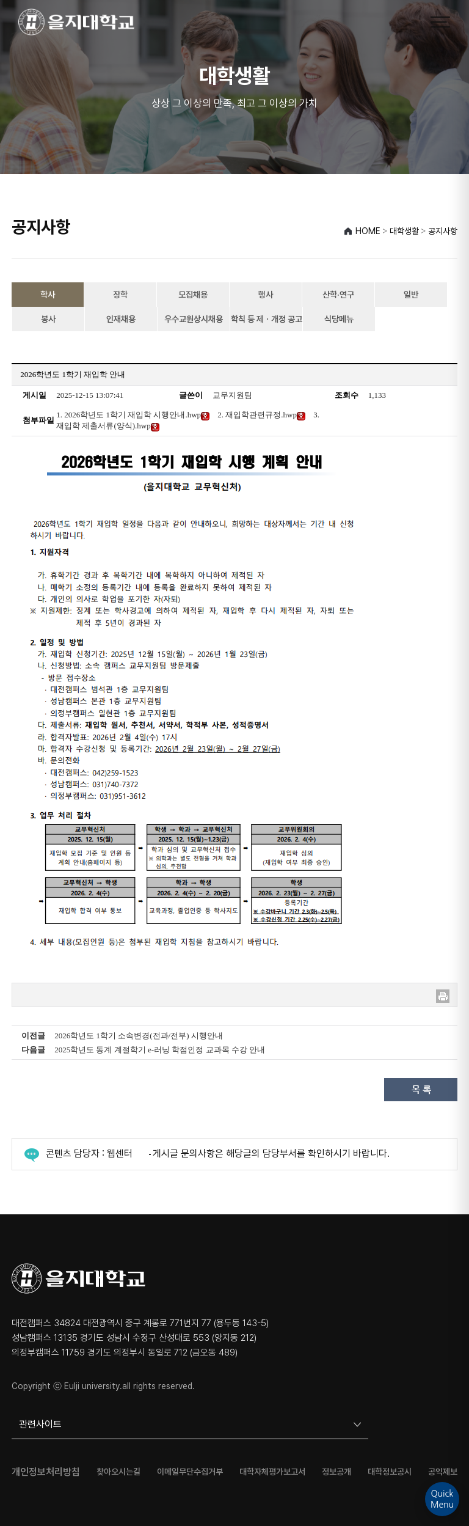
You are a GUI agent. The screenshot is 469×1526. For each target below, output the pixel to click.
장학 (120, 294)
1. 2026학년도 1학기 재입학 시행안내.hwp (132, 414)
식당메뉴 (339, 319)
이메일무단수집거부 (190, 1471)
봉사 (48, 319)
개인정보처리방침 (46, 1472)
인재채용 (121, 319)
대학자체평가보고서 (272, 1471)
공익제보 (442, 1471)
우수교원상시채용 (193, 319)
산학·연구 (338, 294)
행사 (265, 294)
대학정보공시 (390, 1471)
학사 (47, 294)
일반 (411, 294)
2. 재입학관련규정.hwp (261, 414)
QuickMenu (442, 1499)
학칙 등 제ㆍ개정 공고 (266, 319)
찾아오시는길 (118, 1471)
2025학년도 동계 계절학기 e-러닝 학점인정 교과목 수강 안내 (159, 1049)
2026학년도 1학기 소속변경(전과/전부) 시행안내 (138, 1035)
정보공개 (336, 1471)
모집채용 (193, 294)
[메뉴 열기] (440, 22)
